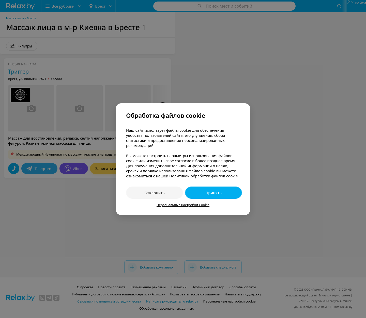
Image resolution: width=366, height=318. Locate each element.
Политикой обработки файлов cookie (203, 175)
